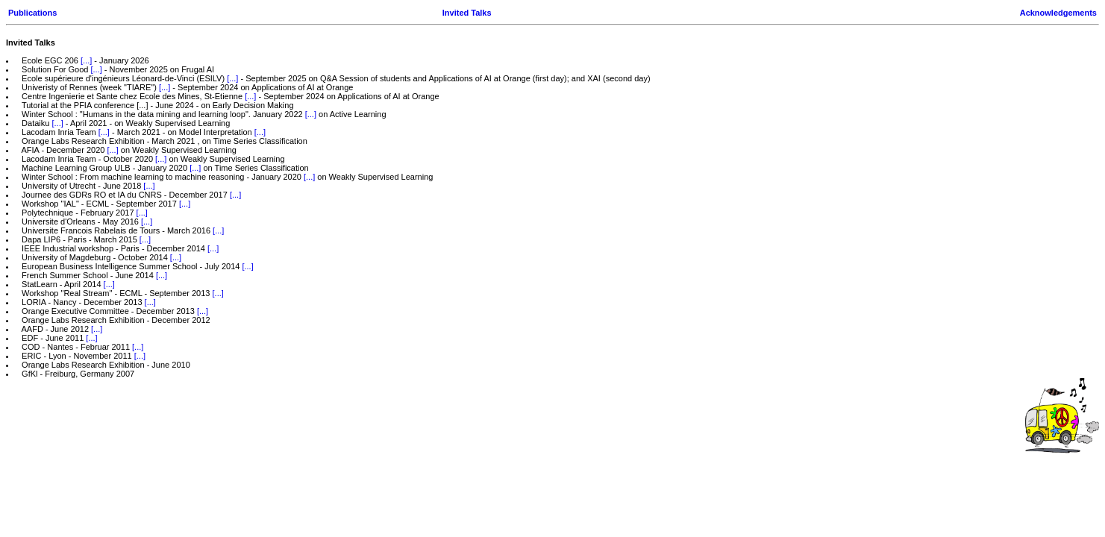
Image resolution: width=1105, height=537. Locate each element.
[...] (86, 60)
